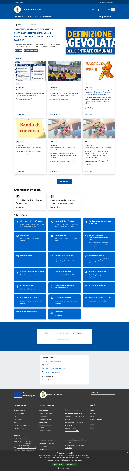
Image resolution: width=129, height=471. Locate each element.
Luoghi (92, 425)
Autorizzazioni (69, 425)
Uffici (15, 416)
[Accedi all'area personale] (106, 2)
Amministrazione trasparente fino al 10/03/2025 (75, 441)
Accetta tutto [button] (58, 464)
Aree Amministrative (20, 413)
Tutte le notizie (64, 182)
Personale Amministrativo (21, 425)
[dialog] (64, 461)
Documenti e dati (19, 429)
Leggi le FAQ (43, 446)
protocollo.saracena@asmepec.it (26, 448)
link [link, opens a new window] (81, 460)
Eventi (92, 428)
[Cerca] (113, 9)
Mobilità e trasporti (45, 430)
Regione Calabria (19, 2)
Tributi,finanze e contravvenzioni (74, 416)
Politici (16, 422)
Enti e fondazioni (19, 419)
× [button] (127, 452)
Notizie (54, 84)
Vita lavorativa (43, 416)
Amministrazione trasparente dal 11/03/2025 (74, 446)
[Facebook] (97, 9)
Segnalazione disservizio (46, 443)
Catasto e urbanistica (45, 425)
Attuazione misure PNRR (72, 431)
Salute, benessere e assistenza (74, 422)
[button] (64, 468)
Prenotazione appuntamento (47, 440)
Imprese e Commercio (45, 419)
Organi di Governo (19, 410)
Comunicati (21, 25)
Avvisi (19, 84)
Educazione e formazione (72, 410)
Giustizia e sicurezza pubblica (73, 413)
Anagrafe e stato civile (45, 410)
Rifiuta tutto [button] (71, 464)
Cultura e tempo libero (45, 413)
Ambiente (68, 419)
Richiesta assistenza (45, 449)
